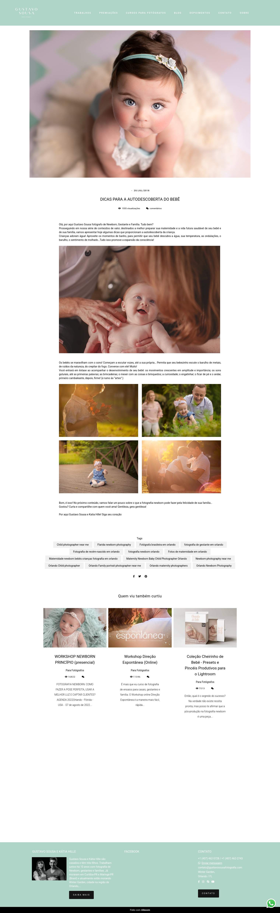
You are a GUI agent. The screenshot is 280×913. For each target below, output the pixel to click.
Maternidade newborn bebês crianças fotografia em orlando (83, 558)
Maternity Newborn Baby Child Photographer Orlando (156, 558)
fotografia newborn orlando (143, 551)
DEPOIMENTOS (200, 13)
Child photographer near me (73, 544)
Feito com (140, 910)
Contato (208, 893)
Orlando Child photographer (64, 565)
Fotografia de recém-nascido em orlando (96, 551)
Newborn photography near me (213, 558)
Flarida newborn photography (114, 544)
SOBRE (244, 13)
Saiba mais (81, 894)
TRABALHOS (82, 13)
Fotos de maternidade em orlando (187, 551)
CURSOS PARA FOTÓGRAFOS (146, 13)
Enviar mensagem (212, 863)
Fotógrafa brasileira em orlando (158, 544)
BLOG (178, 13)
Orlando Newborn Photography (214, 565)
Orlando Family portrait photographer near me (115, 565)
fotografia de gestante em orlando (203, 544)
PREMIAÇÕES (108, 13)
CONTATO (225, 13)
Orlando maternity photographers (169, 565)
